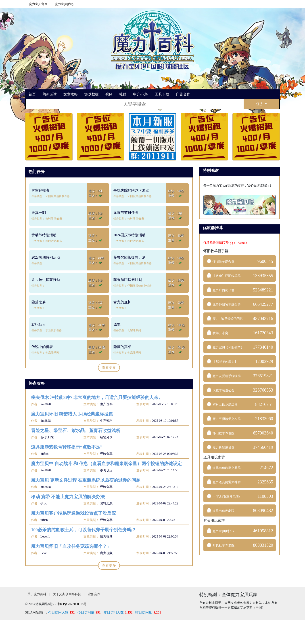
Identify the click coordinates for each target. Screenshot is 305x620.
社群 (122, 94)
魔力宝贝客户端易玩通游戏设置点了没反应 (73, 513)
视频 (109, 94)
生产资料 (106, 404)
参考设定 (106, 470)
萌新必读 (49, 94)
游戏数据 (91, 94)
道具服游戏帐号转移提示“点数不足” (66, 447)
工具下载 (162, 94)
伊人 (43, 503)
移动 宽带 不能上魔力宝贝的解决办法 (68, 496)
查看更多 (109, 367)
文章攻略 (70, 94)
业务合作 (94, 594)
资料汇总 (106, 503)
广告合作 (183, 94)
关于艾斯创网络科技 (67, 594)
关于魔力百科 (36, 594)
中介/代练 (140, 94)
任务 (260, 104)
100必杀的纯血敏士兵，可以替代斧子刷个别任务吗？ (83, 529)
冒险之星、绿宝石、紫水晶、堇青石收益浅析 (75, 430)
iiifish (44, 454)
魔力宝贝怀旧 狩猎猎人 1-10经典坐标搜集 (72, 413)
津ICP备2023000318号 (72, 604)
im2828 (45, 404)
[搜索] (135, 104)
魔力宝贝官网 (38, 4)
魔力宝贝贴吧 (64, 4)
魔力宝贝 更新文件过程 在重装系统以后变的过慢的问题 (85, 480)
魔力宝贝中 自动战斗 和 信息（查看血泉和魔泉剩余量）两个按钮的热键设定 (106, 463)
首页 (32, 94)
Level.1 (45, 536)
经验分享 (106, 437)
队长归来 (47, 437)
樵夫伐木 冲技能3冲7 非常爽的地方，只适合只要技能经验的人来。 (97, 397)
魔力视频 (106, 536)
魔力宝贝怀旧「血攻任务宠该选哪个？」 (71, 546)
